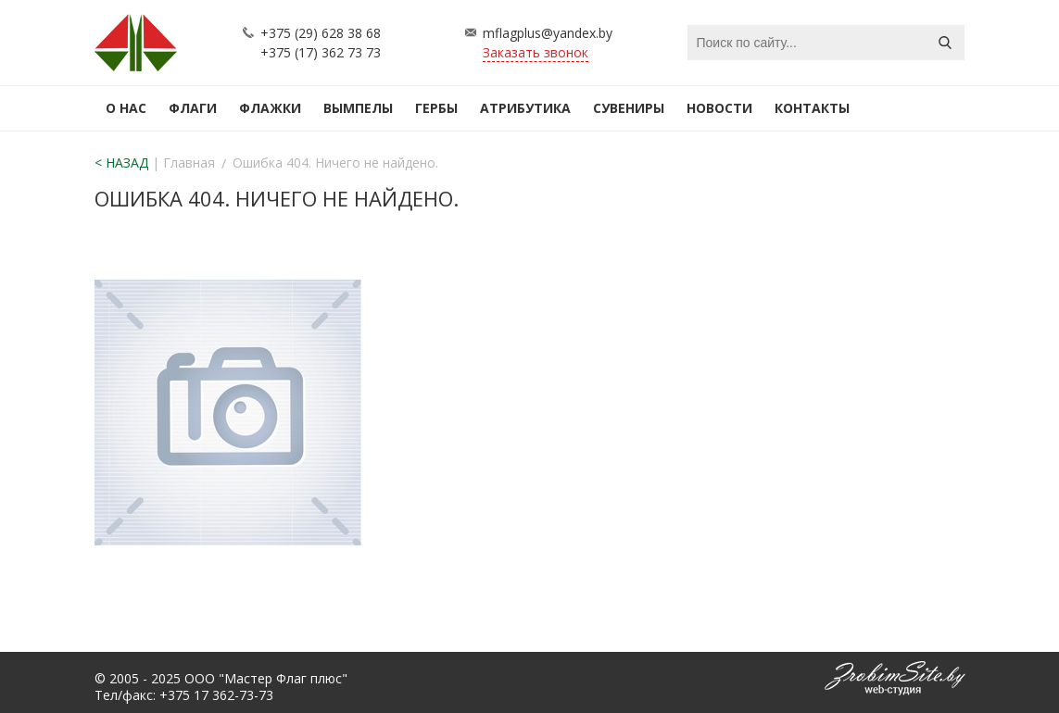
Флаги (193, 108)
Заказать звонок (535, 52)
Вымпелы (358, 108)
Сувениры (628, 108)
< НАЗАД (121, 162)
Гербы (436, 108)
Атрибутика (525, 108)
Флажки (270, 108)
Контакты (812, 108)
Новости (719, 108)
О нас (126, 108)
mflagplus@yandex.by (547, 33)
